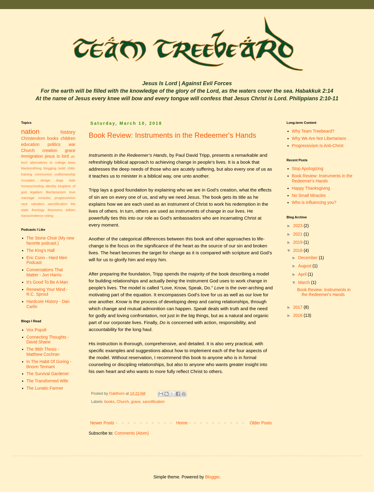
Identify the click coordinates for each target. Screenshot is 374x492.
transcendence (32, 215)
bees (71, 162)
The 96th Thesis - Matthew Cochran (43, 352)
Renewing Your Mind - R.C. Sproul (47, 292)
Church (123, 402)
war (71, 144)
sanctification (154, 402)
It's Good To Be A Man (47, 282)
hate (72, 180)
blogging (49, 168)
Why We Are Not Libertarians (319, 138)
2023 (298, 225)
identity (51, 186)
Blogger (212, 476)
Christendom (33, 138)
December (308, 257)
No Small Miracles (309, 195)
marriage (27, 198)
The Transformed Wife (47, 380)
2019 (298, 242)
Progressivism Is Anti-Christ (318, 145)
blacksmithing (31, 168)
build (61, 168)
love (72, 192)
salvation (37, 204)
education (30, 144)
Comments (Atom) (132, 433)
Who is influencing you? (314, 202)
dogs (59, 180)
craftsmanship (64, 174)
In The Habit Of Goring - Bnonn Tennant (49, 364)
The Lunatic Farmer (45, 388)
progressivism (65, 198)
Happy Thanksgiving (311, 188)
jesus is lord (57, 156)
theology (38, 210)
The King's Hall (41, 250)
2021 (298, 234)
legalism (36, 192)
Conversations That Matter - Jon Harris (45, 272)
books (109, 402)
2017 (298, 307)
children (68, 138)
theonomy (55, 210)
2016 (298, 315)
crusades (28, 180)
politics (54, 144)
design (45, 180)
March (304, 282)
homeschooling (32, 186)
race (24, 204)
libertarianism (56, 192)
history (68, 132)
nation (30, 131)
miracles (44, 198)
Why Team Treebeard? (313, 131)
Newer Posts (102, 422)
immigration (32, 156)
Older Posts (261, 422)
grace (136, 402)
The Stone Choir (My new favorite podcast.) (50, 241)
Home (181, 422)
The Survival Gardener (48, 373)
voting (48, 215)
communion (43, 174)
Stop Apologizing (307, 168)
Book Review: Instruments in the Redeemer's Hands (172, 135)
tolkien (70, 210)
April (303, 274)
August (305, 265)
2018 (298, 250)
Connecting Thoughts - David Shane (48, 340)
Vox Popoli (36, 329)
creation (49, 150)
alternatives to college (47, 162)
